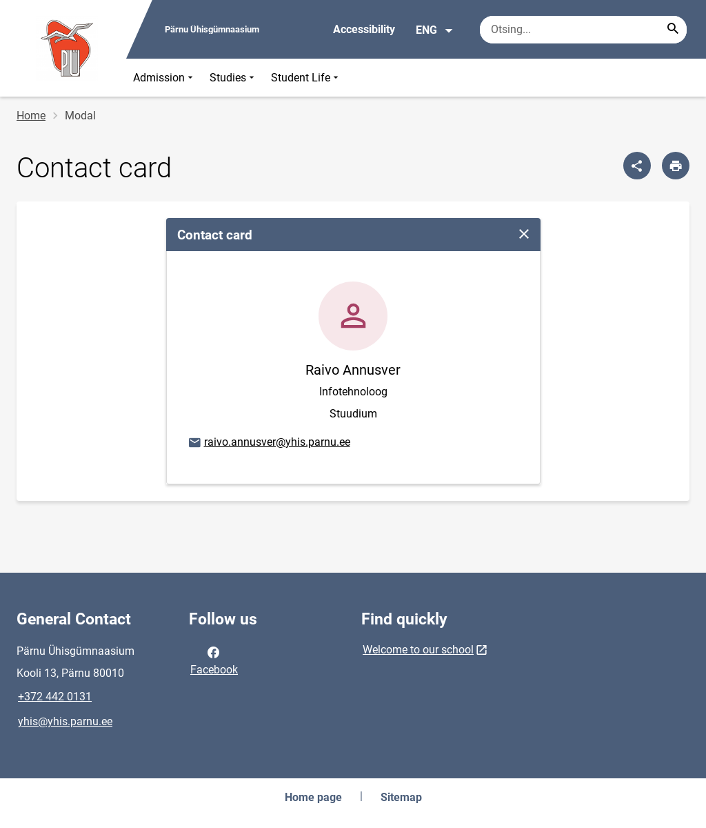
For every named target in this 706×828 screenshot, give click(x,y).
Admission (164, 77)
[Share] (637, 165)
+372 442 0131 (55, 696)
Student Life (306, 77)
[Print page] (675, 165)
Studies (233, 77)
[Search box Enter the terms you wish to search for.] (583, 29)
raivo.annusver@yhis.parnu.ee (268, 443)
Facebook (214, 659)
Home (31, 115)
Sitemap (401, 797)
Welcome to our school (418, 649)
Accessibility (364, 29)
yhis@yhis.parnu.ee (65, 721)
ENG (435, 30)
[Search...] (673, 29)
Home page (313, 797)
